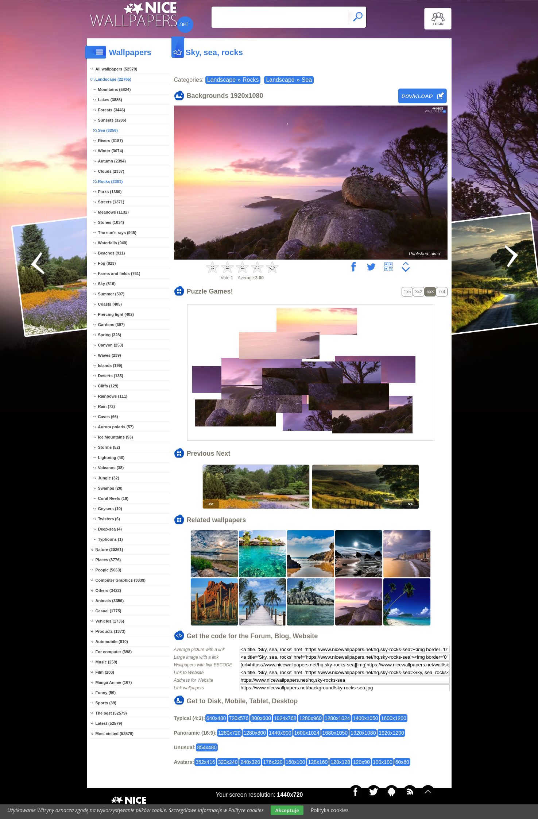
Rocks (251, 80)
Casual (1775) (108, 611)
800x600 (261, 718)
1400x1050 (365, 718)
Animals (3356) (110, 600)
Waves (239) (109, 355)
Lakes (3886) (110, 99)
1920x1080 (363, 733)
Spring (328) (109, 335)
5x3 (430, 291)
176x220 (273, 762)
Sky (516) (107, 284)
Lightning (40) (111, 457)
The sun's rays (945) (117, 232)
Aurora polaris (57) (116, 427)
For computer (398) (114, 652)
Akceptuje (287, 810)
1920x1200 (391, 733)
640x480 (216, 718)
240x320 (250, 762)
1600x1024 (307, 733)
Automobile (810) (112, 641)
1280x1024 (337, 718)
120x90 (361, 762)
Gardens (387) (111, 324)
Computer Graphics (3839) (121, 580)
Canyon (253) (110, 345)
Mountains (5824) (114, 89)
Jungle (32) (108, 478)
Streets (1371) (111, 202)
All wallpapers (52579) (117, 69)
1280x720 (229, 733)
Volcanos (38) (111, 468)
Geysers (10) (110, 508)
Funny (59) (106, 692)
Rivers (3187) (110, 140)
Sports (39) (106, 703)
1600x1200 (393, 718)
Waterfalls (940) (113, 243)
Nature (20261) (109, 549)
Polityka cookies (330, 810)
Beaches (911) (111, 253)
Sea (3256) (108, 130)
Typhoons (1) (110, 539)
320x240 (228, 762)
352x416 (205, 762)
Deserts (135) (110, 376)
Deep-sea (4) (110, 529)
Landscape (221, 80)
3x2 (418, 291)
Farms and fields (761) (119, 273)
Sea (307, 80)
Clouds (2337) (111, 171)
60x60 (402, 762)
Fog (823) (107, 263)
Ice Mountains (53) (115, 437)
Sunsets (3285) (112, 120)
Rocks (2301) (110, 181)
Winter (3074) (110, 151)
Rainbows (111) (113, 396)
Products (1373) (111, 631)
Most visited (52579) (115, 733)
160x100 (295, 762)
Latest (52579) (109, 723)
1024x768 (285, 718)
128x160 (318, 762)
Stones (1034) (111, 222)
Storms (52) (109, 447)
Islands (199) (110, 365)
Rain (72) (106, 406)
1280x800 (255, 733)
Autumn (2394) (112, 161)
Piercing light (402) (116, 314)
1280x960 (310, 718)
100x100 (382, 762)
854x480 (207, 747)
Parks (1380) (110, 192)
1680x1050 (335, 733)
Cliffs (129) (108, 386)
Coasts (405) (110, 304)
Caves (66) (108, 416)
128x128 (340, 762)
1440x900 (280, 733)
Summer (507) (111, 294)
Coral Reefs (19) (113, 498)
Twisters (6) (109, 519)
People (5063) (108, 570)
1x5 (407, 291)
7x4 (441, 291)
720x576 (239, 718)
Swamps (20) (110, 488)
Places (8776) (108, 560)
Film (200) (105, 672)
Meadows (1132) (113, 212)
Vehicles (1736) (110, 621)
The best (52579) (111, 713)
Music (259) (106, 662)
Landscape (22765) (113, 79)
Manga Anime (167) (114, 682)
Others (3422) (108, 590)
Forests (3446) (111, 110)
